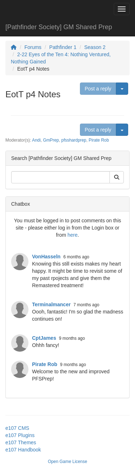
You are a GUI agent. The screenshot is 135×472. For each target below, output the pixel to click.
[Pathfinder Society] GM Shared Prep (58, 27)
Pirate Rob (99, 140)
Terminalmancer (51, 304)
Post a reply (98, 89)
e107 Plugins (20, 435)
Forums (32, 47)
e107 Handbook (23, 450)
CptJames (44, 338)
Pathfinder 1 (63, 47)
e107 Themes (20, 442)
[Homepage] (14, 47)
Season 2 (94, 47)
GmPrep (51, 140)
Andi (36, 140)
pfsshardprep (73, 140)
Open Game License (67, 461)
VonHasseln (46, 256)
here (72, 235)
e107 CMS (17, 428)
